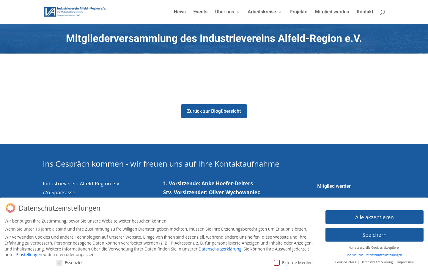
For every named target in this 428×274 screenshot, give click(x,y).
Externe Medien (293, 262)
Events (200, 12)
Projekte (298, 12)
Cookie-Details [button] (346, 262)
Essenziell (70, 262)
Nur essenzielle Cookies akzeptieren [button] (374, 247)
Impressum (405, 262)
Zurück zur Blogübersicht (214, 111)
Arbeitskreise (262, 12)
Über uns (224, 12)
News (180, 12)
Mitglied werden (332, 12)
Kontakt (365, 12)
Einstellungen (29, 254)
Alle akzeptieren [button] (374, 217)
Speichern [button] (374, 234)
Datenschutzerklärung (220, 249)
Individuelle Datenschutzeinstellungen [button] (374, 255)
